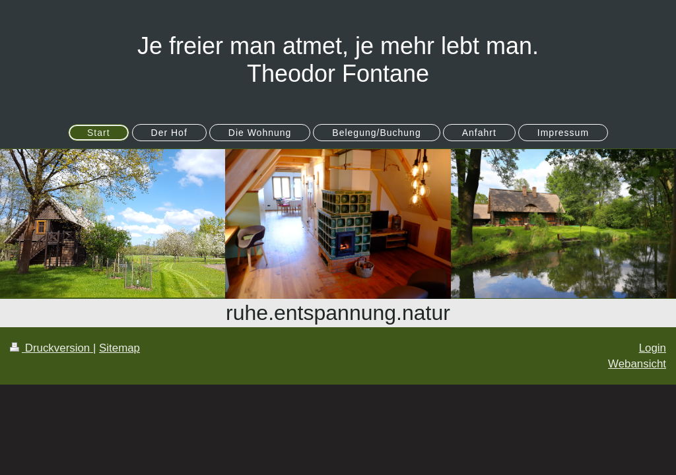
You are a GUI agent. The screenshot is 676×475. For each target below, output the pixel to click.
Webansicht (637, 364)
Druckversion (51, 348)
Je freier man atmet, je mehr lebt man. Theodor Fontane (338, 59)
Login (652, 348)
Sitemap (119, 348)
